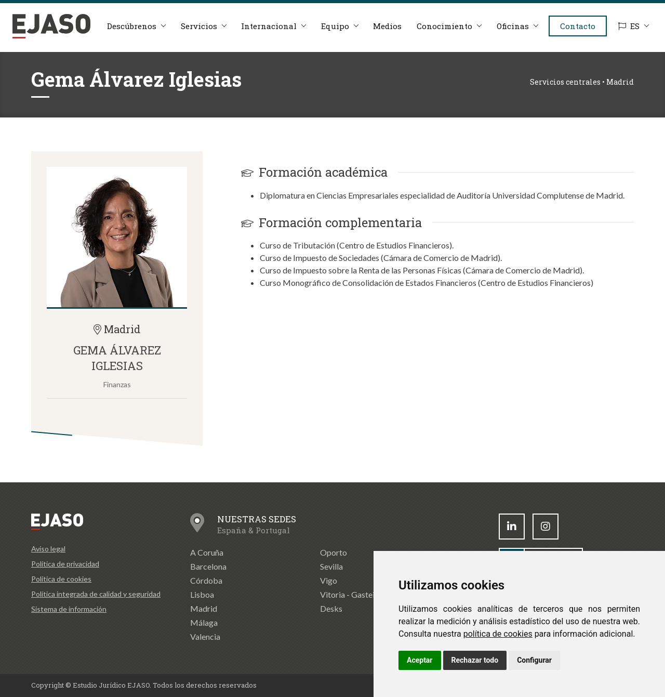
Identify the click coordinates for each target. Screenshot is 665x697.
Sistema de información (69, 608)
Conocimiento (446, 32)
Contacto (581, 32)
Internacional (268, 32)
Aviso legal (48, 548)
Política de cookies (61, 578)
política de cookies (498, 634)
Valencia (205, 636)
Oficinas (515, 32)
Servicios (197, 32)
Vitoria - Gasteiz (349, 594)
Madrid (203, 608)
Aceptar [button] (420, 660)
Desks (331, 608)
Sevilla (331, 566)
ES (627, 33)
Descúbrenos (129, 32)
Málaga (204, 622)
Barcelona (208, 566)
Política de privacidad (65, 563)
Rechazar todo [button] (475, 660)
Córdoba (206, 580)
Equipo (335, 32)
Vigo (328, 580)
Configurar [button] (534, 660)
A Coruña (206, 552)
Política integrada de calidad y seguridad (96, 593)
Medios (388, 32)
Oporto (333, 552)
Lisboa (202, 594)
